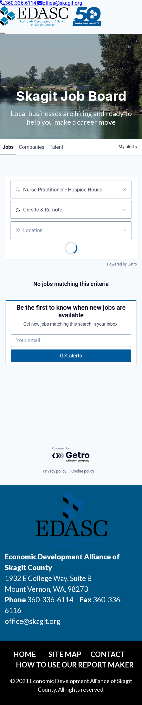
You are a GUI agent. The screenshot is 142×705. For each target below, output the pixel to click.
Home (24, 654)
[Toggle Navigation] (2, 33)
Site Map (64, 654)
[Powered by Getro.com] (71, 455)
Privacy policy (54, 471)
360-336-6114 (50, 599)
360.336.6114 (18, 3)
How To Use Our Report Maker (75, 664)
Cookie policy (82, 471)
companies (31, 147)
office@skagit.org (59, 3)
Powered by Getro (122, 264)
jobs (8, 147)
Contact (107, 654)
